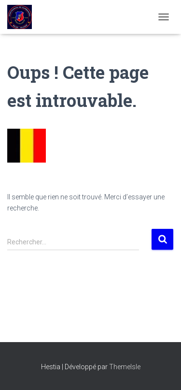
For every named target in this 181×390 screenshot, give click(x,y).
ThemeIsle (124, 367)
